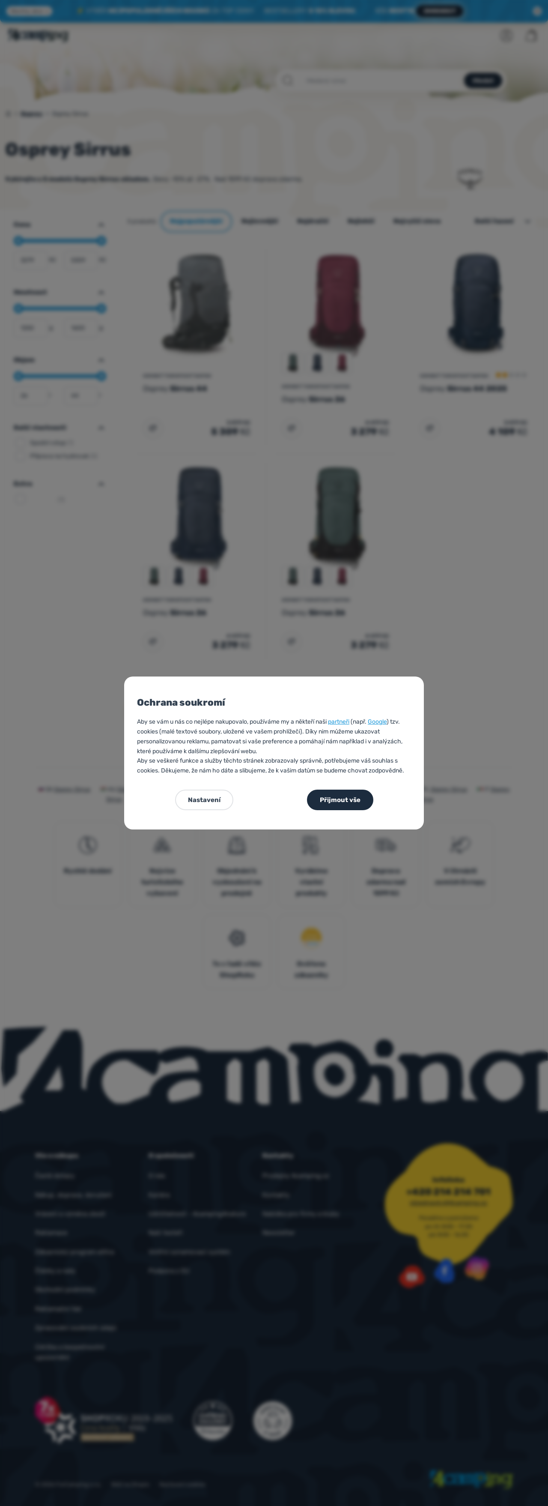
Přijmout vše (340, 800)
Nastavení (204, 800)
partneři (338, 721)
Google (377, 721)
